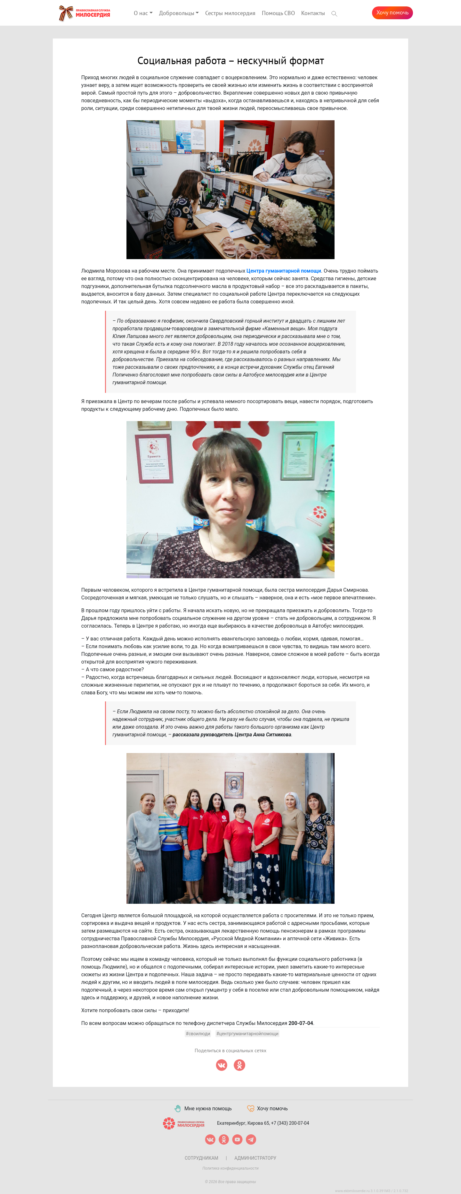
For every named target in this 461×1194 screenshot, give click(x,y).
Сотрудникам (201, 1158)
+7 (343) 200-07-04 (290, 1123)
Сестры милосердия (230, 13)
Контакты (313, 13)
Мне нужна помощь (202, 1109)
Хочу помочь (392, 12)
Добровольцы (176, 13)
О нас (141, 13)
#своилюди (198, 1033)
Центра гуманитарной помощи (284, 271)
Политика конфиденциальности (230, 1168)
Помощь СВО (278, 13)
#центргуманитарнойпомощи (247, 1033)
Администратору (255, 1158)
